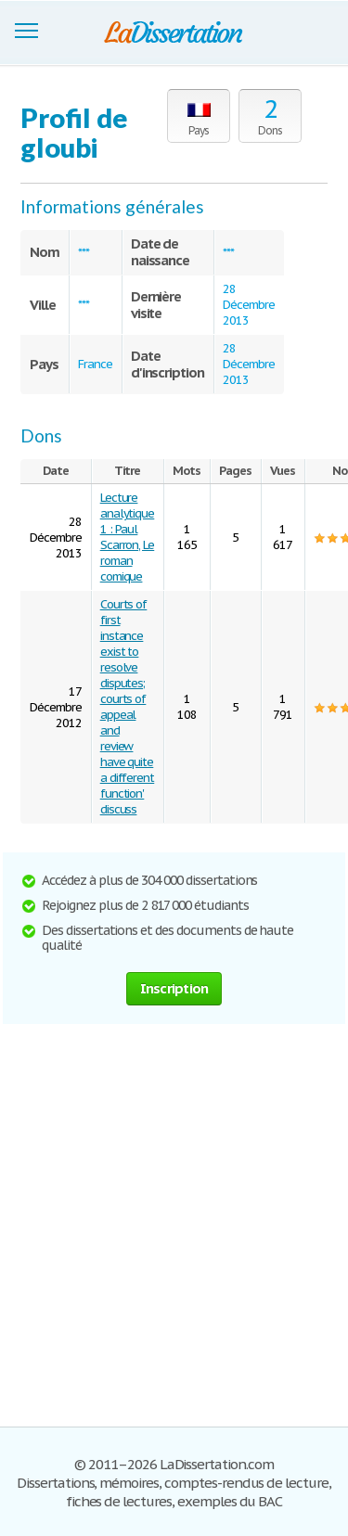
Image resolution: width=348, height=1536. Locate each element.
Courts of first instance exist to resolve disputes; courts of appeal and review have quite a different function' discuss (127, 706)
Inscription (174, 988)
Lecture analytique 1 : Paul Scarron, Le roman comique (127, 537)
